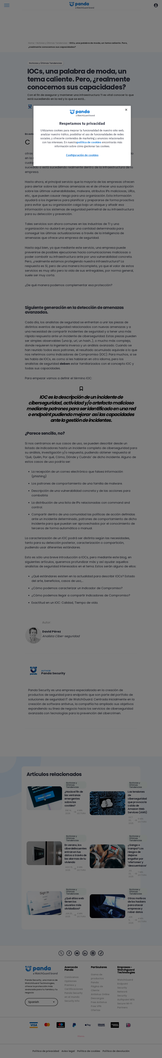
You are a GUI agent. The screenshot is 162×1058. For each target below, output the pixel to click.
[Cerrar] (126, 109)
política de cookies (89, 142)
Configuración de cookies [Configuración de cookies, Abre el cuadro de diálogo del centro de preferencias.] (82, 155)
